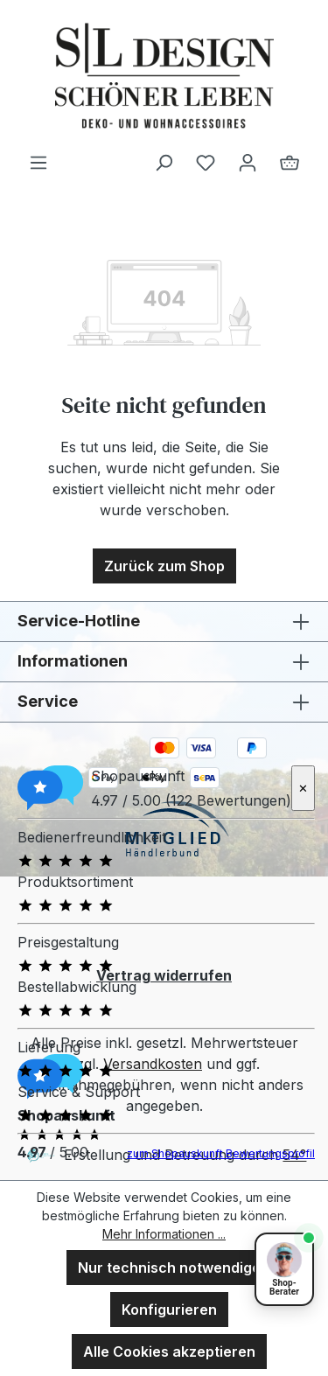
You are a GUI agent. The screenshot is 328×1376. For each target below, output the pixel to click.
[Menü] (38, 161)
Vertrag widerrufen (164, 975)
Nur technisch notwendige (169, 1267)
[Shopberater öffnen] (284, 1269)
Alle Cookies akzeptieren (169, 1351)
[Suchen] (164, 161)
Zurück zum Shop (164, 566)
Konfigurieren (169, 1309)
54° (294, 1154)
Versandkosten (152, 1063)
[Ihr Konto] (248, 161)
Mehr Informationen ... (164, 1233)
